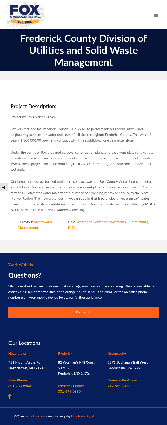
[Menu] (156, 15)
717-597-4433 (122, 383)
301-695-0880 (71, 388)
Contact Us (83, 312)
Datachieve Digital (82, 416)
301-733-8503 (19, 383)
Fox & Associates (35, 416)
